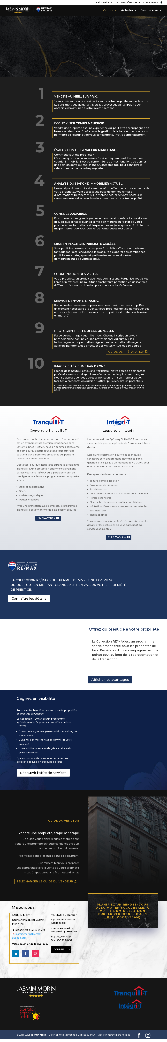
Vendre (108, 10)
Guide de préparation (126, 353)
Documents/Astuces (126, 2)
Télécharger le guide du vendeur (44, 884)
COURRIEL (60, 952)
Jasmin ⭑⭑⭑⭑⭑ (150, 10)
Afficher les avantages (110, 682)
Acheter (127, 10)
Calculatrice (102, 2)
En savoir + (46, 520)
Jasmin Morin (38, 1037)
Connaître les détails (29, 601)
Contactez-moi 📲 (152, 2)
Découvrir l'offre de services (43, 775)
